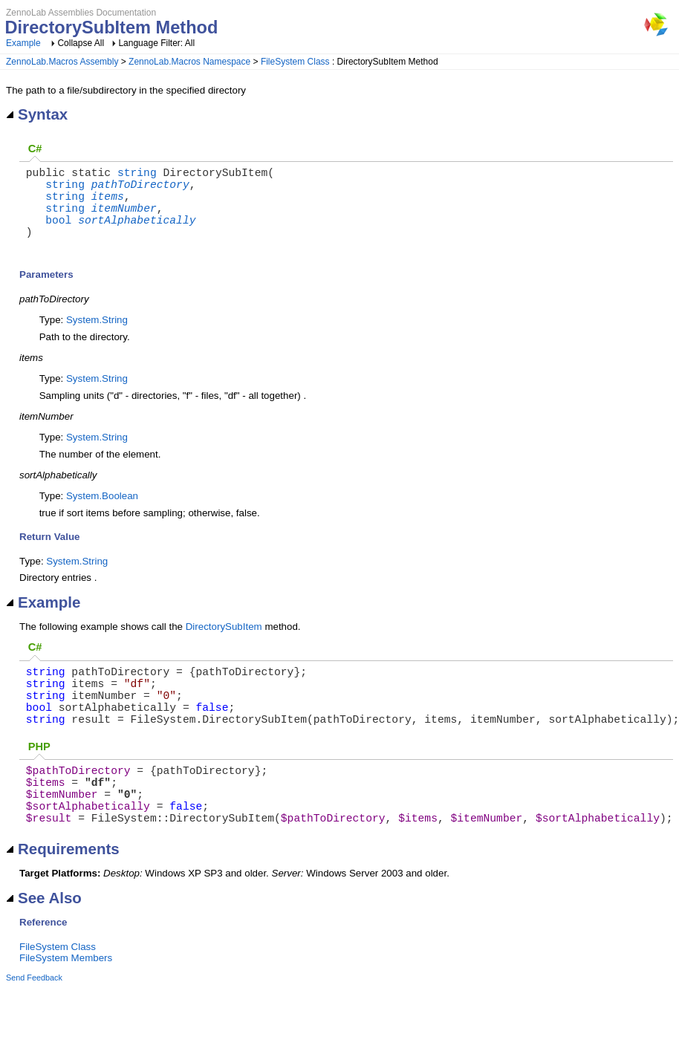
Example (23, 43)
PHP (39, 779)
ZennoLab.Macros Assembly (62, 61)
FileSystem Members (65, 1005)
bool (58, 234)
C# (35, 149)
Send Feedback (34, 1025)
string (137, 174)
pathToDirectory (140, 189)
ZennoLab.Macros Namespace (189, 61)
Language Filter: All (156, 43)
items (107, 204)
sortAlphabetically (136, 234)
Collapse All (80, 43)
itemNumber (124, 219)
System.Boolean (102, 513)
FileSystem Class (295, 61)
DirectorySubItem (224, 644)
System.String (97, 337)
